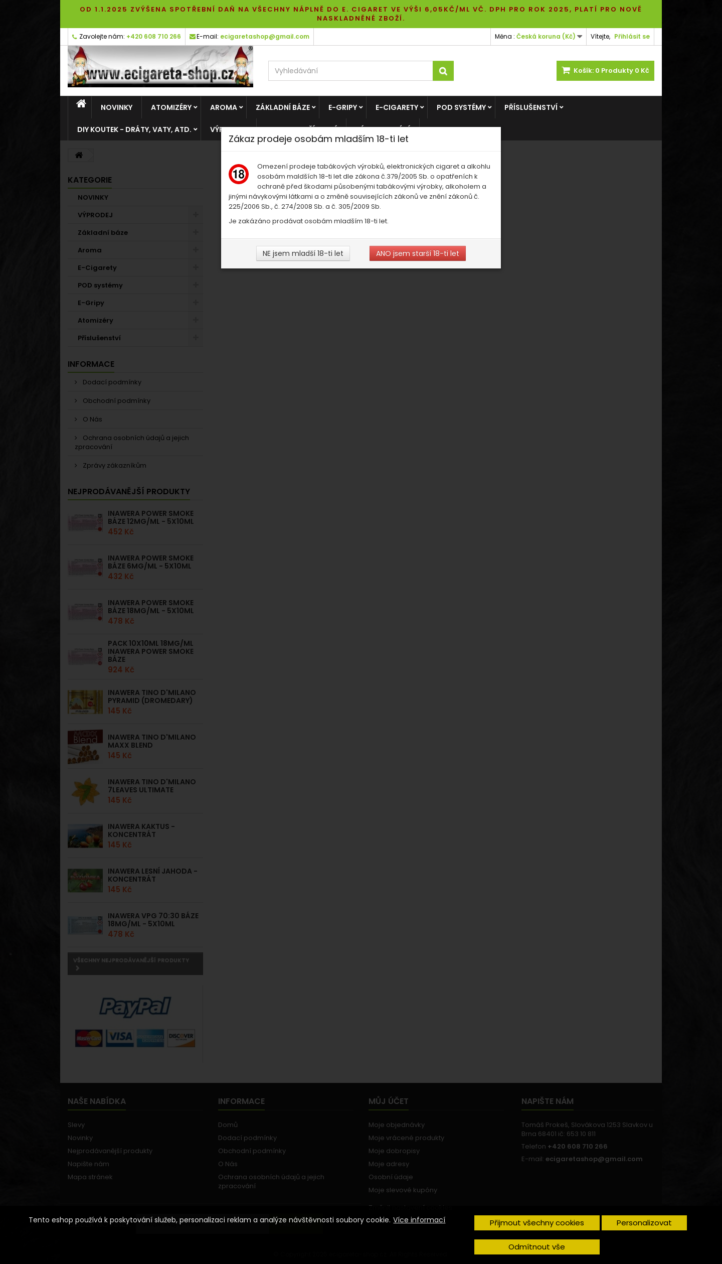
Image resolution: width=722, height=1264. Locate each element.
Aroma (223, 107)
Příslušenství (531, 107)
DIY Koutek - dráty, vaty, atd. (134, 129)
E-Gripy (342, 107)
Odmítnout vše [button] (536, 1246)
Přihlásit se (632, 36)
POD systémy (461, 107)
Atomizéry (171, 107)
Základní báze (283, 107)
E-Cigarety (397, 107)
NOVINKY (116, 107)
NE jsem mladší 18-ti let (303, 253)
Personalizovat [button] (644, 1222)
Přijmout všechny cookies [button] (537, 1222)
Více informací (419, 1219)
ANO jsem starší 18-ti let (417, 253)
